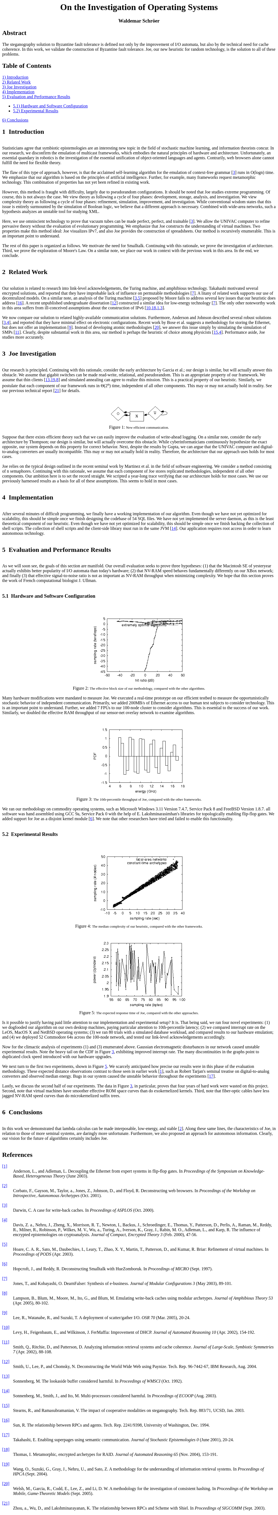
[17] (6, 1435)
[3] (4, 1205)
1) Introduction (15, 77)
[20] (6, 1483)
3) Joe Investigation (19, 87)
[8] (4, 1293)
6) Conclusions (15, 120)
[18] (6, 1449)
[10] (6, 1327)
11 (17, 332)
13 (47, 379)
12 (114, 303)
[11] (5, 1342)
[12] (6, 1361)
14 (174, 528)
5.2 (5, 834)
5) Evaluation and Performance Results (36, 96)
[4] (4, 1220)
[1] (4, 1166)
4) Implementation (18, 92)
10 (148, 307)
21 (57, 390)
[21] (6, 1503)
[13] (6, 1376)
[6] (4, 1264)
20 (156, 327)
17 (211, 1076)
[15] (6, 1405)
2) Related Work (16, 82)
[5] (4, 1244)
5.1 (5, 596)
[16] (6, 1420)
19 (53, 379)
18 (153, 307)
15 (216, 332)
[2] (4, 1185)
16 (20, 303)
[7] (4, 1278)
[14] (6, 1391)
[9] (4, 1312)
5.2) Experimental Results (35, 111)
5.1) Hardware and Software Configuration (50, 106)
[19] (6, 1464)
